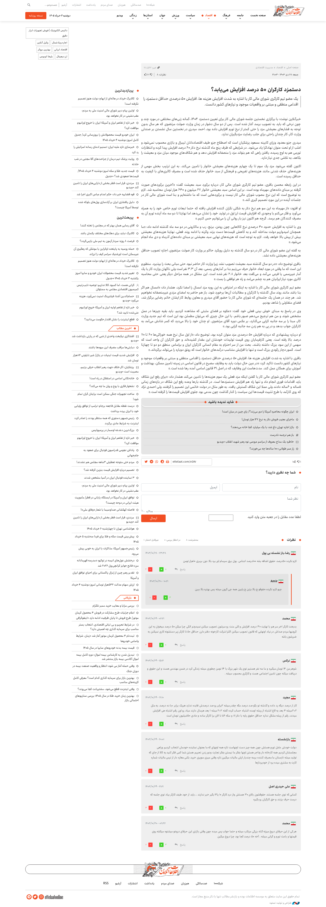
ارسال (153, 518)
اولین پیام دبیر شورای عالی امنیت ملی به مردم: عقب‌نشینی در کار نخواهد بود (110, 113)
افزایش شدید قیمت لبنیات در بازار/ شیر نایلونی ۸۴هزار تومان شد (106, 358)
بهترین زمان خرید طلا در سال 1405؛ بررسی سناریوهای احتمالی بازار (107, 698)
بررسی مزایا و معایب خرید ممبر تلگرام (113, 605)
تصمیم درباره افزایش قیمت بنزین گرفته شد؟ (109, 470)
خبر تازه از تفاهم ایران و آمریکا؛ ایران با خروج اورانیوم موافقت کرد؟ (108, 125)
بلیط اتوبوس (46, 57)
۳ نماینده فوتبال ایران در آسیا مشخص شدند (109, 477)
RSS (106, 883)
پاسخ (182, 569)
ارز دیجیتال (61, 57)
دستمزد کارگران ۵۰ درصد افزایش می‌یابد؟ (256, 90)
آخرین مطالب (124, 328)
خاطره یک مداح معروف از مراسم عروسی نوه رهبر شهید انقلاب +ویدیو (255, 441)
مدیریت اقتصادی (264, 67)
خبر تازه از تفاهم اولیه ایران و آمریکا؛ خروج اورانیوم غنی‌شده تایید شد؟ (109, 310)
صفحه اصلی (292, 67)
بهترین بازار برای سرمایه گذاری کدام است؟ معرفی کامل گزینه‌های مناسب (106, 680)
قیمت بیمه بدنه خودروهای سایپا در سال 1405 (108, 648)
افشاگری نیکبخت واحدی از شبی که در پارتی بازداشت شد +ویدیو (105, 338)
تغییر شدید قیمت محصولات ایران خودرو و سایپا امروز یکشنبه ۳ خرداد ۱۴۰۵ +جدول (107, 276)
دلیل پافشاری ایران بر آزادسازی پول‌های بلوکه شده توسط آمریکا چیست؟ (108, 205)
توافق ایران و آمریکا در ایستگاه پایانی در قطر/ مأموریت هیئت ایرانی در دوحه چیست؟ (107, 500)
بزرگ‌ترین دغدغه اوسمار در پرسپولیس (112, 430)
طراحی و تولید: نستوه (285, 902)
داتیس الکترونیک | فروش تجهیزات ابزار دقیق (48, 33)
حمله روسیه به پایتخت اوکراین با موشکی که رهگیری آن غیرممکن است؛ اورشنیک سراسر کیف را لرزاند (106, 251)
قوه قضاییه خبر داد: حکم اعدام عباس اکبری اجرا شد (105, 194)
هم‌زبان (122, 5)
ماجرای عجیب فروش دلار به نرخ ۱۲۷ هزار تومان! (268, 419)
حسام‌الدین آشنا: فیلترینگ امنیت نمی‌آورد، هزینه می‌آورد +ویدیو (109, 298)
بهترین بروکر (44, 50)
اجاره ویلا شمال (59, 43)
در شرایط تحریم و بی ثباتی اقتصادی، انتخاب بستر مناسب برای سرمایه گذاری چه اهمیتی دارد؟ (109, 626)
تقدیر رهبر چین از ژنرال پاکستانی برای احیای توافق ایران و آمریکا (105, 575)
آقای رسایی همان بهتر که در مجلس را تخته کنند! (107, 225)
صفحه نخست (258, 15)
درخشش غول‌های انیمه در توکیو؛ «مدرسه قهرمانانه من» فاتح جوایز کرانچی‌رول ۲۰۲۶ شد (108, 563)
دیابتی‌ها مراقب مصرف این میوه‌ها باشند (111, 347)
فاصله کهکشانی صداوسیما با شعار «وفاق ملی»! (107, 509)
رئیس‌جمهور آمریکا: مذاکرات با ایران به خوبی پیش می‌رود (108, 551)
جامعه (240, 15)
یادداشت (91, 5)
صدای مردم (107, 5)
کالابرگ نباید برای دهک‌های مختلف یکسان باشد (107, 233)
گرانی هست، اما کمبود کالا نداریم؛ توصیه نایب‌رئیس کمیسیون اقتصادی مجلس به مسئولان (108, 287)
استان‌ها (148, 15)
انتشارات (76, 5)
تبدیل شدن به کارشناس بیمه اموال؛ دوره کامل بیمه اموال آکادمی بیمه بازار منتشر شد (107, 656)
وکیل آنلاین (42, 43)
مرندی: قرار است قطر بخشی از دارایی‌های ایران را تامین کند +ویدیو (106, 185)
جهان (162, 15)
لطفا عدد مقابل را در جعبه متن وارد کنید (274, 517)
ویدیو (120, 15)
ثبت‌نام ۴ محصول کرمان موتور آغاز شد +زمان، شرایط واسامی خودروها (107, 638)
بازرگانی (127, 598)
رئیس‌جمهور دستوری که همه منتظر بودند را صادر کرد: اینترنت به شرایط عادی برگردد (106, 421)
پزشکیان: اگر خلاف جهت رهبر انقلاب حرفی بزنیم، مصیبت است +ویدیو (109, 369)
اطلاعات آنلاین (290, 10)
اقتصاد (208, 15)
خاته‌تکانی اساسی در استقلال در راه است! (112, 378)
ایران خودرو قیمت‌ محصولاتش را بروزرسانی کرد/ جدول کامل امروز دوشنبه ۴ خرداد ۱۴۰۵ (106, 137)
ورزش (175, 15)
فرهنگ (226, 15)
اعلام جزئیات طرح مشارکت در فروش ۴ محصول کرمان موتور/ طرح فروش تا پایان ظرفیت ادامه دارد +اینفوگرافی (107, 615)
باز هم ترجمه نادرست (282, 435)
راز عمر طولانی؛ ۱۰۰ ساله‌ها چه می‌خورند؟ (272, 448)
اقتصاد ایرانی (60, 50)
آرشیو (64, 5)
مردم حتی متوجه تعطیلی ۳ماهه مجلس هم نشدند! (105, 462)
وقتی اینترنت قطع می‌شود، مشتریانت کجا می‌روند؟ (106, 689)
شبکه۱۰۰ (150, 5)
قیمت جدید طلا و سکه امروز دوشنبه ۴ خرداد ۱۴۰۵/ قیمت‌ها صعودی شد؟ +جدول (108, 174)
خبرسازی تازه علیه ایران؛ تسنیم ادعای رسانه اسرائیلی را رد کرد (106, 150)
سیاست (190, 15)
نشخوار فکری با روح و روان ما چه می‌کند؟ (111, 386)
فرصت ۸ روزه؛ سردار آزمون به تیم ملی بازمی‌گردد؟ (107, 241)
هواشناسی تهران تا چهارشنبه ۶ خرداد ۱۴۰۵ (110, 528)
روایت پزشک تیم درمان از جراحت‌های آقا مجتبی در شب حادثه (106, 162)
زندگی (133, 15)
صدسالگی (136, 5)
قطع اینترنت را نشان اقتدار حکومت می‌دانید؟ (109, 319)
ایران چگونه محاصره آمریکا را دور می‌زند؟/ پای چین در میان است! (258, 411)
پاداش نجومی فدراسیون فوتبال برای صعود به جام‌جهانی (111, 453)
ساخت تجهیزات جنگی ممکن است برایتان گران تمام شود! (108, 396)
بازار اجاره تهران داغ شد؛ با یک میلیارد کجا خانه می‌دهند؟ (262, 427)
